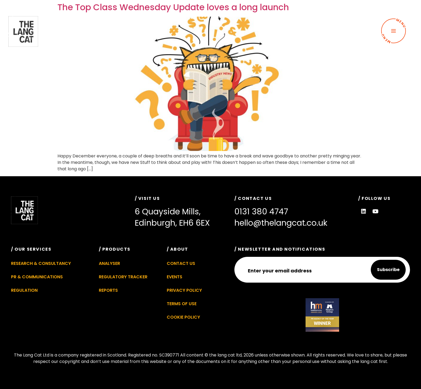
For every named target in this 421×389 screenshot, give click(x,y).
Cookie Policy (183, 317)
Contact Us (181, 263)
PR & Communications (37, 277)
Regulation (24, 290)
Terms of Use (182, 304)
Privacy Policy (184, 290)
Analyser (109, 263)
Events (174, 277)
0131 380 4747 (261, 211)
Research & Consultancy (41, 263)
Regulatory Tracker (123, 277)
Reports (108, 290)
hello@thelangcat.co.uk (280, 223)
